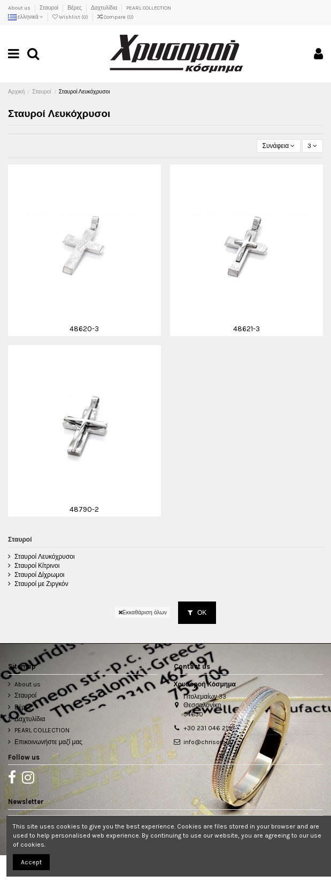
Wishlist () (70, 17)
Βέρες (75, 8)
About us (20, 8)
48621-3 (246, 328)
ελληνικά (25, 17)
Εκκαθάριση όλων (142, 612)
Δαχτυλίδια (104, 8)
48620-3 (84, 328)
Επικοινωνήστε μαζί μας (48, 742)
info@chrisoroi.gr (208, 742)
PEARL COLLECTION (148, 8)
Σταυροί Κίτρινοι (36, 565)
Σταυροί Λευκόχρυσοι (44, 556)
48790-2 (84, 509)
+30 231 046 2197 (209, 728)
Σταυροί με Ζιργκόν (41, 584)
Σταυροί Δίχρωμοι (39, 575)
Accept (31, 862)
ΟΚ (197, 612)
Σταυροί (49, 8)
